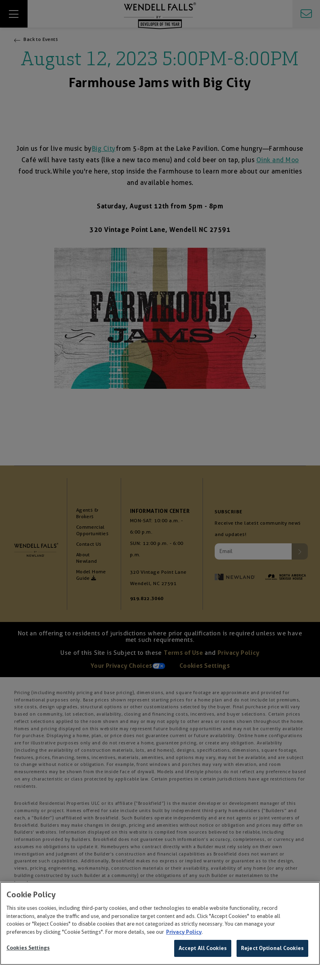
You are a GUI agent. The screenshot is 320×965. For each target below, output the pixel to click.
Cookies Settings (28, 948)
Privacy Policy (184, 932)
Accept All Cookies (203, 949)
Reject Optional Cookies (272, 949)
